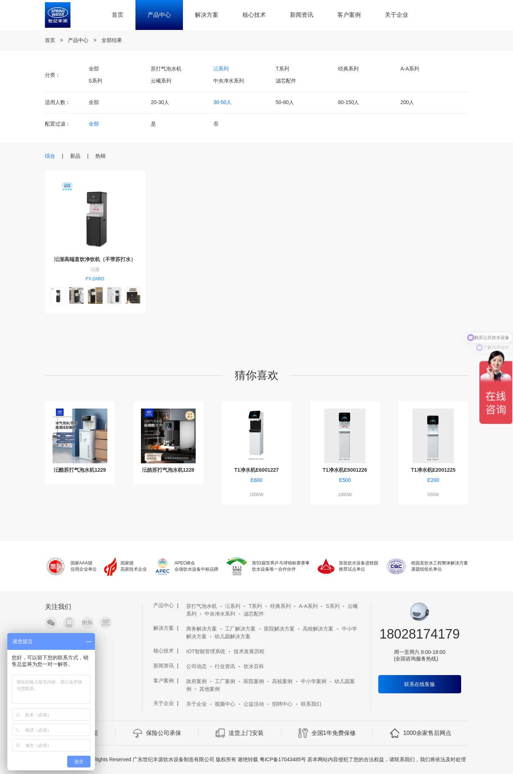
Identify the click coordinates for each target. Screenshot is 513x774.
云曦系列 (161, 81)
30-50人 (222, 102)
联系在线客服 (419, 684)
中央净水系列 (228, 81)
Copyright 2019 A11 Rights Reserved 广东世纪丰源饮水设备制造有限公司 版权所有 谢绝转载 (152, 759)
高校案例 (282, 681)
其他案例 (209, 689)
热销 (100, 156)
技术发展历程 (249, 651)
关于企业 (396, 15)
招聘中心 (282, 704)
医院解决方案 (279, 629)
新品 (75, 156)
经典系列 (348, 69)
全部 (94, 69)
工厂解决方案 (240, 629)
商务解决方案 (201, 629)
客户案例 (349, 15)
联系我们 (311, 704)
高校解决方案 (318, 629)
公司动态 (196, 666)
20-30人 (160, 102)
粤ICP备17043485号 (283, 759)
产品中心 (159, 15)
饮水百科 (254, 666)
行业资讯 (225, 666)
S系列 (95, 81)
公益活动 (254, 704)
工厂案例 (225, 681)
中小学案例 (313, 681)
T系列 (282, 69)
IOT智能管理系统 (205, 651)
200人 (407, 102)
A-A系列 (410, 69)
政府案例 (196, 681)
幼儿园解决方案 (232, 636)
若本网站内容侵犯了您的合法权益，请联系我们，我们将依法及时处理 (386, 759)
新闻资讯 (301, 15)
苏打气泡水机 (166, 69)
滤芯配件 (286, 81)
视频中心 (225, 704)
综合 (50, 156)
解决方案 (206, 15)
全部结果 (112, 40)
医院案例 (254, 681)
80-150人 (348, 102)
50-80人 (285, 102)
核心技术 (254, 15)
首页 (117, 15)
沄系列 (221, 69)
